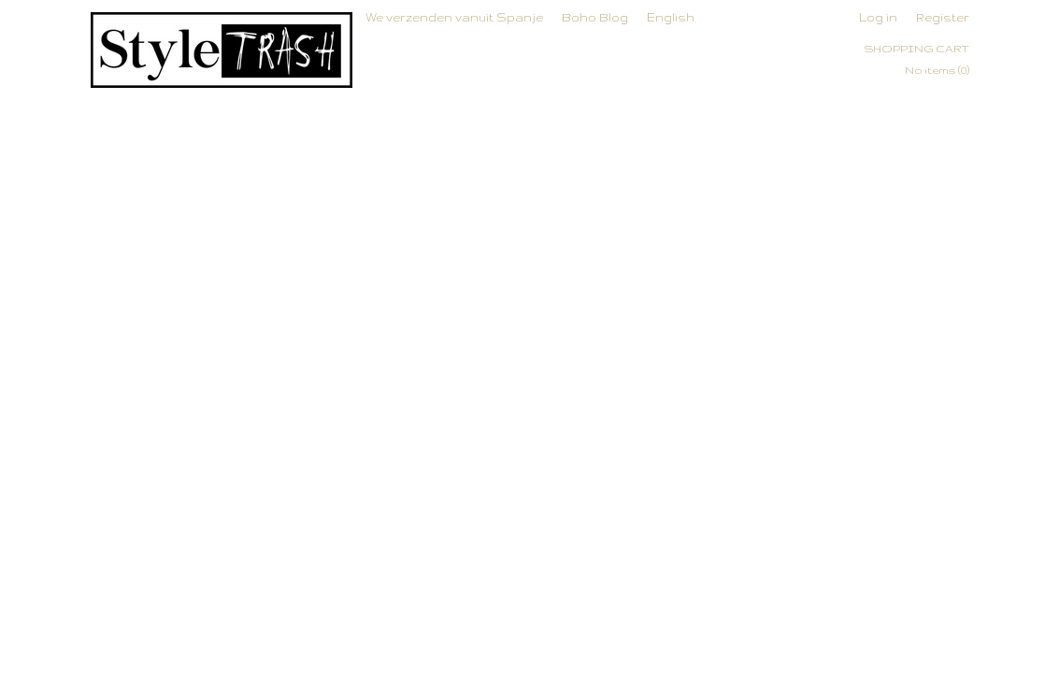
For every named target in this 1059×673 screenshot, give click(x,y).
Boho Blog (595, 17)
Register (942, 17)
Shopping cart (917, 48)
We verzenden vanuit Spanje (454, 17)
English (670, 17)
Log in (878, 17)
